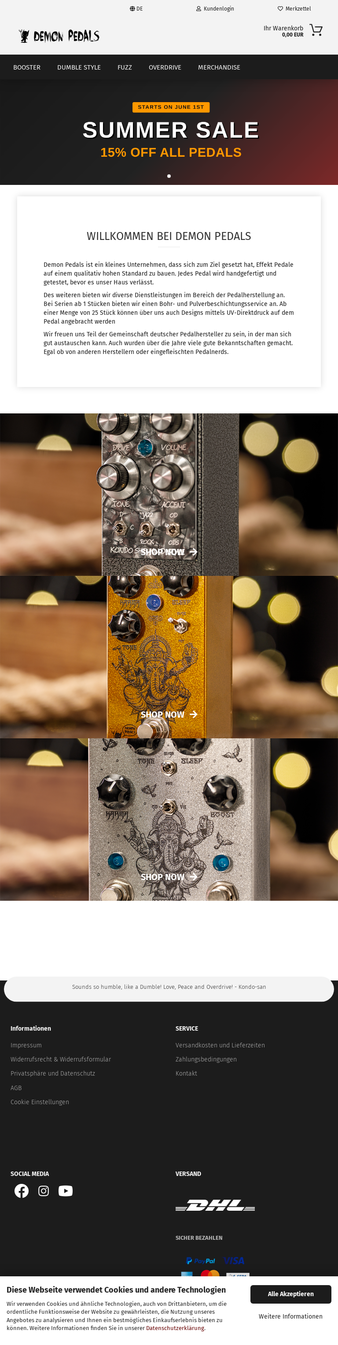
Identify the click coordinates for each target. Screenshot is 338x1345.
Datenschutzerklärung (175, 1328)
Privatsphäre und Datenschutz (53, 1073)
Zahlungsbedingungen (206, 1059)
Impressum (26, 1045)
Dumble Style (79, 67)
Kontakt (186, 1073)
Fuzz (125, 67)
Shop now (162, 714)
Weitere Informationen (291, 1316)
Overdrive (165, 67)
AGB (16, 1088)
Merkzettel (294, 9)
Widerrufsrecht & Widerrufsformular (61, 1059)
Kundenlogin (215, 9)
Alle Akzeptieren (291, 1294)
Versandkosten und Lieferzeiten (220, 1045)
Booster (26, 67)
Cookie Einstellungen (40, 1102)
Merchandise (219, 67)
